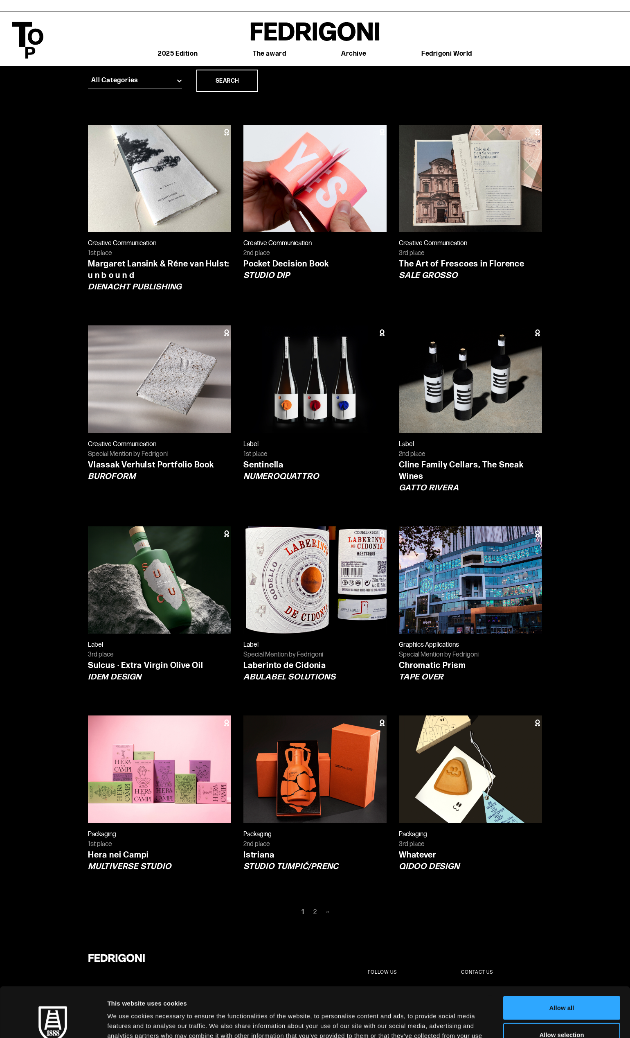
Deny (561, 1011)
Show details (429, 1021)
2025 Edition (178, 54)
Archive (353, 54)
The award (269, 54)
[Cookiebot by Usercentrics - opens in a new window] (53, 1022)
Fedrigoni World (446, 54)
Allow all (561, 957)
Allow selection (561, 984)
